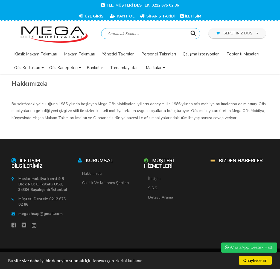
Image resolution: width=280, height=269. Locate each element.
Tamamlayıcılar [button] (124, 67)
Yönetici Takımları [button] (118, 54)
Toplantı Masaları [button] (242, 54)
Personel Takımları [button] (158, 54)
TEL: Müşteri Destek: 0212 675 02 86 (140, 5)
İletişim (154, 178)
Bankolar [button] (95, 67)
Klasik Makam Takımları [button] (35, 54)
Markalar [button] (154, 67)
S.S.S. (153, 188)
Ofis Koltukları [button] (27, 67)
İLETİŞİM (190, 16)
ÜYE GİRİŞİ (91, 16)
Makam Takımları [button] (79, 54)
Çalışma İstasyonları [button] (201, 54)
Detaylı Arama (160, 197)
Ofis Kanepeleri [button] (63, 67)
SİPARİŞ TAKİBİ (157, 16)
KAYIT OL (122, 16)
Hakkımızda (92, 173)
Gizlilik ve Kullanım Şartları (105, 182)
